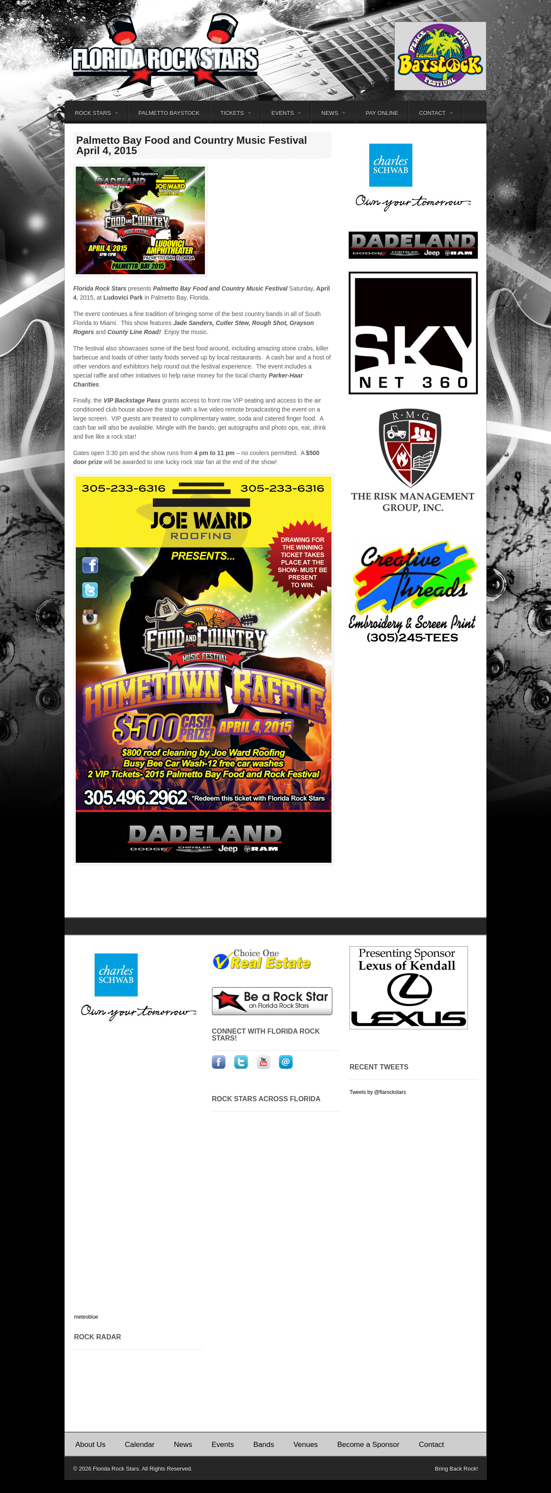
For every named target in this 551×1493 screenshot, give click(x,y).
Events (282, 114)
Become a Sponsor (368, 1444)
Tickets (231, 114)
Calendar (140, 1444)
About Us (90, 1444)
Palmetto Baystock (169, 113)
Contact (431, 114)
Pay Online (382, 113)
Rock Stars (92, 114)
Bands (263, 1444)
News (329, 114)
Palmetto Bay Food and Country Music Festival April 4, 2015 (191, 145)
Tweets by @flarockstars (378, 1092)
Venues (306, 1444)
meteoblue (86, 1317)
